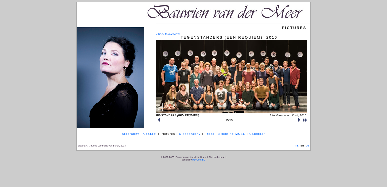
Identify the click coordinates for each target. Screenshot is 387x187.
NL (297, 145)
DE (307, 145)
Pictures (168, 133)
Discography (190, 133)
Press (210, 133)
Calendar (257, 133)
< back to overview (167, 34)
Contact (150, 133)
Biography (130, 133)
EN (302, 145)
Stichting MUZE (231, 133)
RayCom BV (198, 159)
